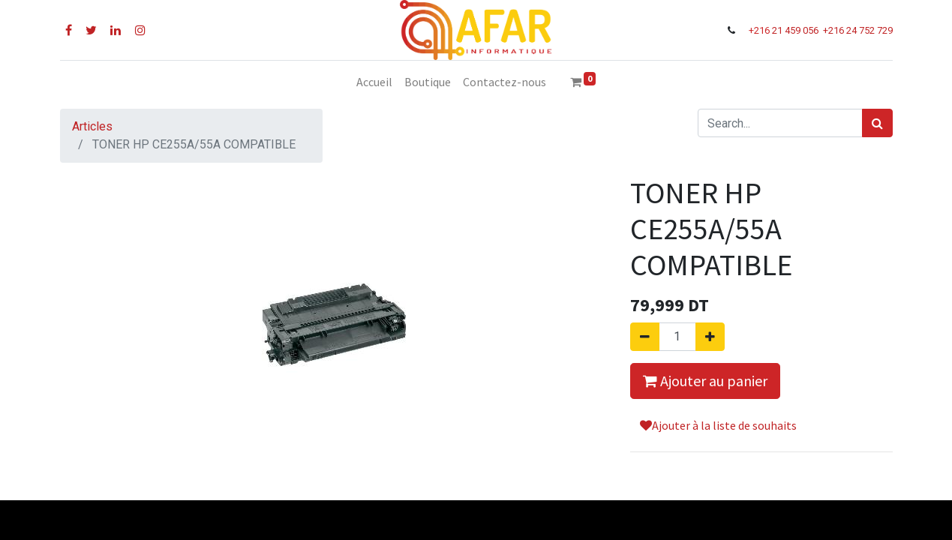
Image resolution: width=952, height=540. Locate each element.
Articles (92, 126)
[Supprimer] (644, 336)
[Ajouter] (710, 336)
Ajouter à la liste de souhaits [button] (718, 425)
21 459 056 (796, 30)
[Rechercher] (877, 123)
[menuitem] (374, 82)
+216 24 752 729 (858, 30)
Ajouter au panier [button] (705, 380)
